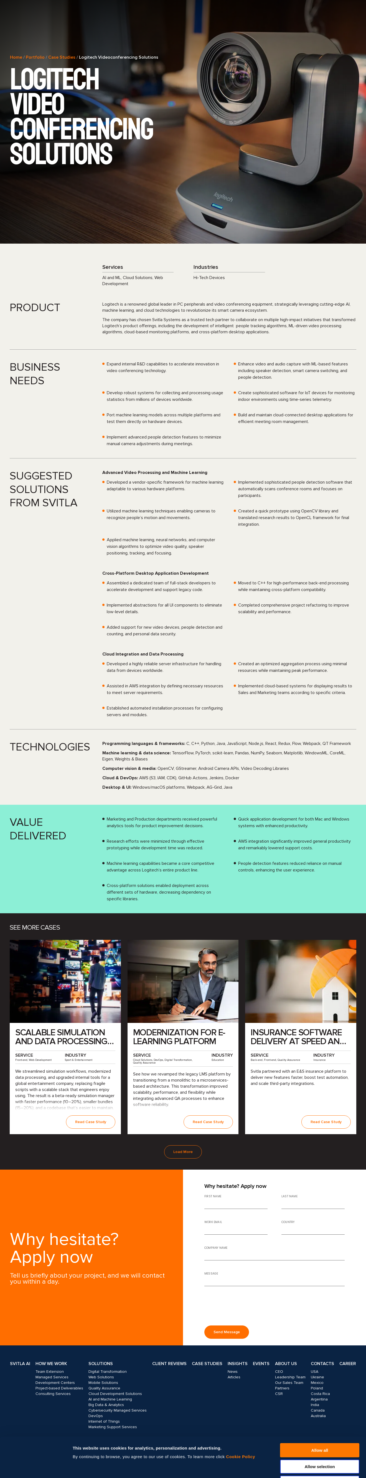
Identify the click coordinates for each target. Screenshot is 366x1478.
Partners (282, 1388)
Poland (317, 1388)
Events (261, 1363)
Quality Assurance (104, 1388)
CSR (279, 1393)
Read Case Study (90, 1122)
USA (314, 1371)
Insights (238, 1363)
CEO (279, 1371)
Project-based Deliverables (59, 1388)
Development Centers (55, 1382)
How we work (51, 1363)
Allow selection (319, 1426)
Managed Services (51, 1377)
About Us (286, 1363)
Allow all (319, 1410)
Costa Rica (320, 1393)
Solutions (100, 1363)
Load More (183, 1151)
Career (347, 1363)
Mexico (317, 1382)
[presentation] (246, 1308)
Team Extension (49, 1371)
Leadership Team (290, 1377)
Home (16, 57)
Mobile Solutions (103, 1382)
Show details (299, 1467)
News (233, 1371)
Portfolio (35, 57)
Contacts (322, 1363)
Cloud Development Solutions (115, 1393)
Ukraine (317, 1377)
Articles (234, 1377)
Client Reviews (169, 1363)
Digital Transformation (107, 1371)
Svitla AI (20, 1363)
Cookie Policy (240, 1416)
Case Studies (61, 57)
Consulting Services (53, 1393)
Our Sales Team (289, 1382)
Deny (320, 1442)
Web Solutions (101, 1377)
